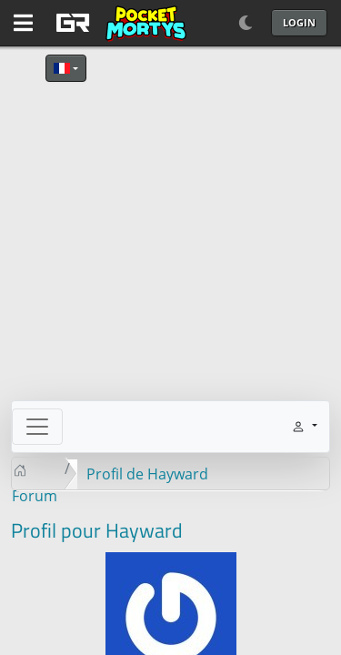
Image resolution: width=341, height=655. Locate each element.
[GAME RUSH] (118, 22)
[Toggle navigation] (37, 426)
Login (299, 22)
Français (62, 68)
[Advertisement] (170, 229)
